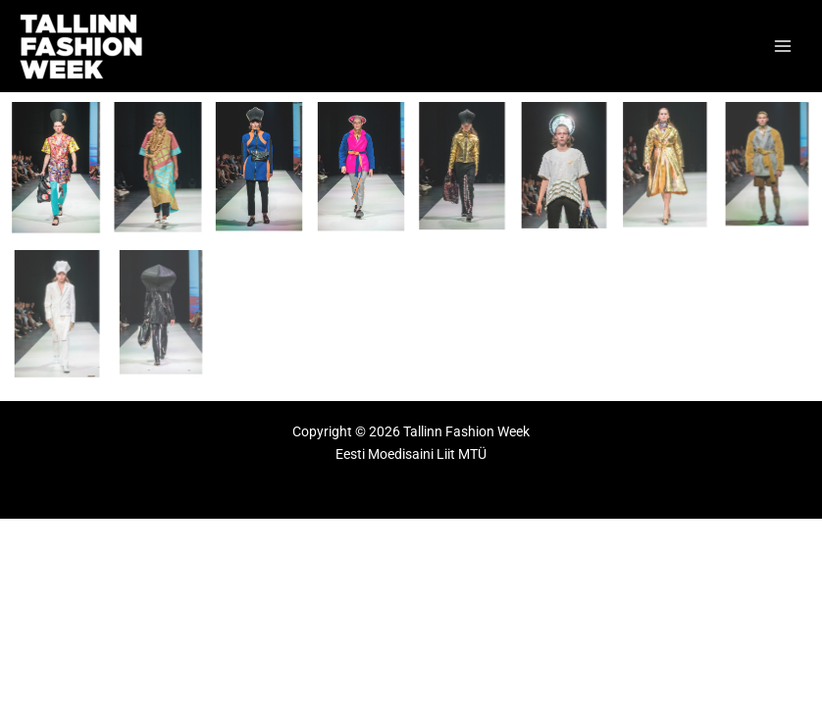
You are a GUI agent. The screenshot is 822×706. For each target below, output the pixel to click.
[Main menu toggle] (783, 46)
